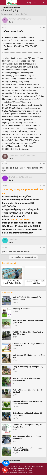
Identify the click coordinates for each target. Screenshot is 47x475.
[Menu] (3, 2)
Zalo (6, 463)
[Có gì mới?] (39, 2)
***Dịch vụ (7, 293)
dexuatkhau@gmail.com (21, 233)
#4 (44, 248)
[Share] (41, 27)
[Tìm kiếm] (44, 2)
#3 (44, 185)
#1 (44, 27)
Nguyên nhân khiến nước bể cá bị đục (35, 282)
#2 (44, 164)
